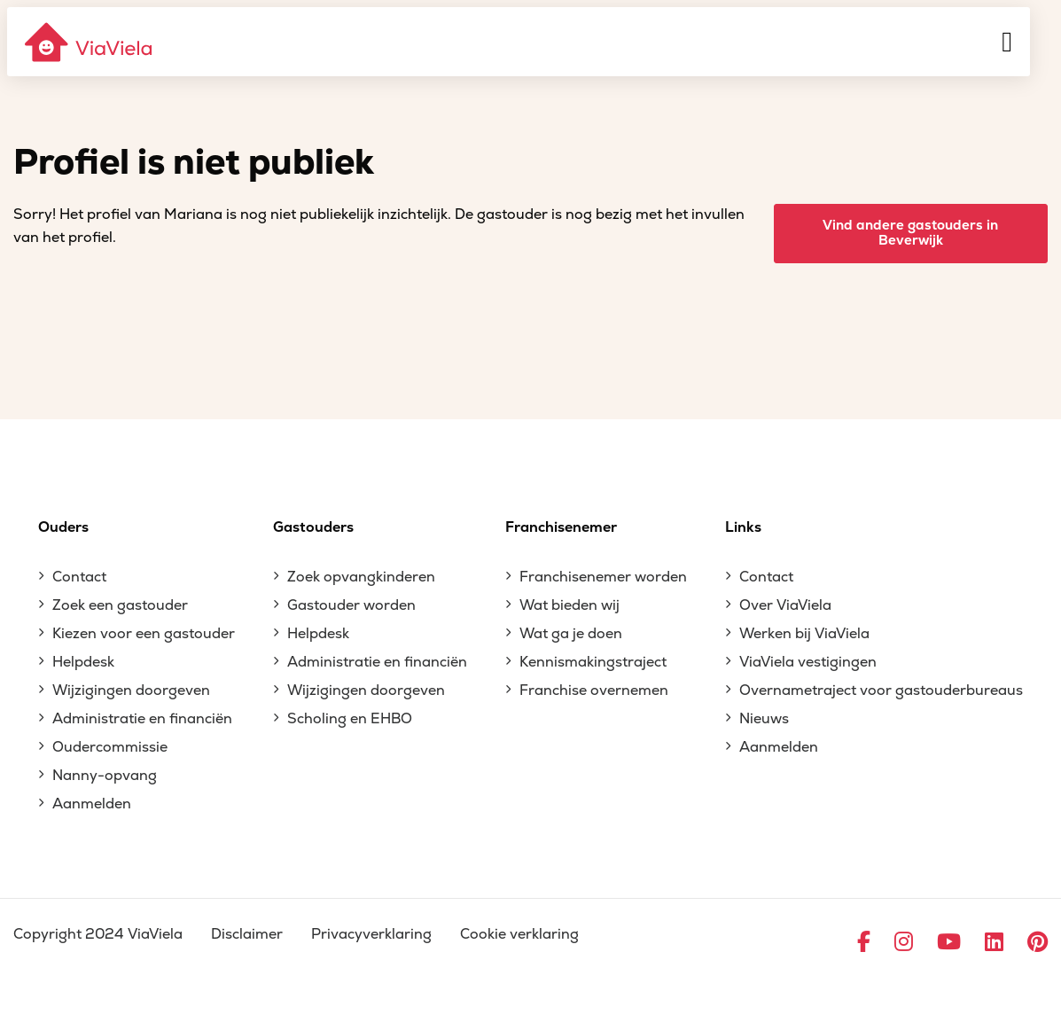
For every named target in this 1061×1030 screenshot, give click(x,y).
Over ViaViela (785, 605)
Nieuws (764, 719)
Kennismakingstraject (593, 662)
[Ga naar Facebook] (863, 943)
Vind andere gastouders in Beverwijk (910, 233)
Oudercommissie (110, 747)
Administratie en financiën (142, 719)
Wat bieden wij (569, 605)
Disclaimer (247, 934)
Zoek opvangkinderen (361, 577)
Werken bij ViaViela (804, 634)
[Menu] (1007, 41)
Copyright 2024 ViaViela (98, 934)
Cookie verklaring (519, 934)
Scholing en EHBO (349, 719)
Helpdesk (83, 662)
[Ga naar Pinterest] (1037, 943)
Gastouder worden (351, 605)
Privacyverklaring (371, 934)
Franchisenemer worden (603, 577)
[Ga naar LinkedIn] (994, 943)
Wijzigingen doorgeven (131, 690)
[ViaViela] (89, 42)
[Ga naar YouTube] (949, 943)
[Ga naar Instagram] (903, 943)
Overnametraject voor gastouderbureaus (881, 690)
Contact (79, 577)
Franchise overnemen (593, 690)
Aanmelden (91, 804)
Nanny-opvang (104, 775)
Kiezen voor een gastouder (143, 634)
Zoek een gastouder (120, 605)
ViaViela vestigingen (808, 662)
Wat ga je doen (570, 634)
